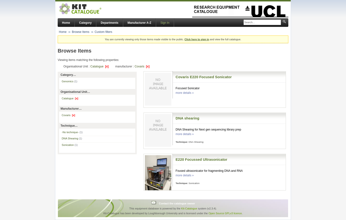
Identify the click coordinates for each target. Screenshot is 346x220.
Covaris (142, 66)
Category (85, 22)
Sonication (70, 144)
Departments (109, 22)
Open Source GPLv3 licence (225, 213)
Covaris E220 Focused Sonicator (204, 77)
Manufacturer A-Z (139, 22)
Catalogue (99, 66)
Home (66, 22)
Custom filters (103, 32)
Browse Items (80, 32)
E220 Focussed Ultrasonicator (201, 159)
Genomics (69, 81)
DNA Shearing (72, 138)
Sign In (165, 22)
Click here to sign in (197, 39)
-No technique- (72, 132)
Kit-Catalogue (189, 208)
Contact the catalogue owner (177, 203)
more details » (185, 93)
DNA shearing (187, 118)
